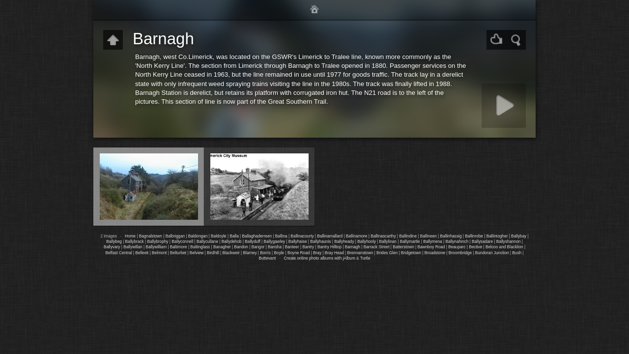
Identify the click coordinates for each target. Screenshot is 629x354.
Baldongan (197, 236)
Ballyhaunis (320, 241)
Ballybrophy (157, 241)
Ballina (281, 236)
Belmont (159, 253)
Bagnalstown (150, 236)
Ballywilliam (156, 247)
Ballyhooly (366, 241)
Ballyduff (252, 241)
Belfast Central (118, 253)
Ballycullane (207, 241)
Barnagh (352, 247)
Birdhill (213, 253)
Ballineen (428, 236)
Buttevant (267, 258)
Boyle (279, 253)
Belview (196, 253)
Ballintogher (497, 236)
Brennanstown (360, 253)
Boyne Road (298, 253)
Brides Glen (387, 253)
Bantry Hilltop (329, 247)
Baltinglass (200, 247)
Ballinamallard (330, 236)
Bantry (308, 247)
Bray (317, 253)
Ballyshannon (508, 241)
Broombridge (460, 253)
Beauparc (456, 247)
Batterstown (403, 247)
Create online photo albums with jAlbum (319, 258)
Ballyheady (344, 241)
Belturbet (178, 253)
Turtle (365, 258)
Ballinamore (357, 236)
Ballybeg (114, 241)
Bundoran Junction (492, 253)
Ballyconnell (182, 241)
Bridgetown (411, 253)
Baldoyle (219, 236)
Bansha (275, 247)
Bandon (241, 247)
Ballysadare (482, 241)
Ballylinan (388, 241)
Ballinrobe (474, 236)
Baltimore (178, 247)
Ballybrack (134, 241)
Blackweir (231, 253)
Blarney (250, 253)
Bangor (258, 247)
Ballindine (408, 236)
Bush (516, 253)
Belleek (141, 253)
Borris (265, 253)
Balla (233, 236)
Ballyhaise (297, 241)
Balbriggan (175, 236)
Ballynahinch (456, 241)
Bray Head (334, 253)
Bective (475, 247)
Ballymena (432, 241)
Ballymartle (410, 241)
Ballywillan (133, 247)
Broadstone (435, 253)
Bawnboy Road (431, 247)
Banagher (222, 247)
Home (130, 236)
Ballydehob (232, 241)
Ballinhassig (450, 236)
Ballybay (518, 236)
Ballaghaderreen (257, 236)
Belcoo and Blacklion (504, 247)
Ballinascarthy (383, 236)
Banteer (292, 247)
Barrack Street (377, 247)
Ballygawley (275, 241)
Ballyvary (112, 247)
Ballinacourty (302, 236)
